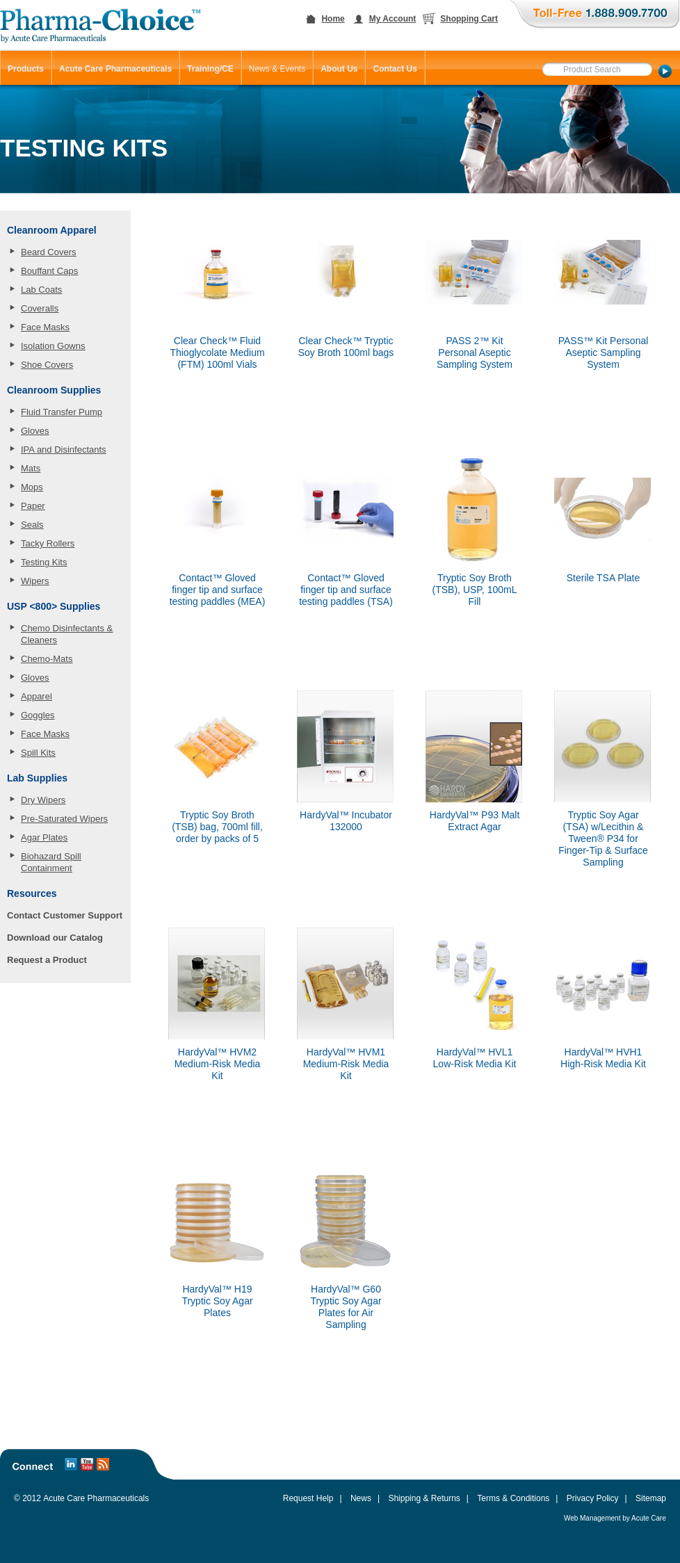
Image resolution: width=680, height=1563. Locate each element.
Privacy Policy (593, 1498)
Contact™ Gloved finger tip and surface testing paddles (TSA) (346, 589)
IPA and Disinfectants (63, 449)
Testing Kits (44, 562)
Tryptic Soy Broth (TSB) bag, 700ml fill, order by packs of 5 (217, 826)
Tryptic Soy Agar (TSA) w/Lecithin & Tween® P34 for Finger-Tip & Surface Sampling (603, 838)
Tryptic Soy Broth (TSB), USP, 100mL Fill (474, 589)
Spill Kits (38, 752)
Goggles (37, 715)
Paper (33, 506)
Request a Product (47, 960)
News (360, 1498)
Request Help (308, 1498)
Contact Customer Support (64, 915)
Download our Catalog (55, 937)
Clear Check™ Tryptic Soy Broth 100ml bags (346, 346)
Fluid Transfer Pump (61, 412)
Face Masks (45, 327)
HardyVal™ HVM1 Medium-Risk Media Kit (346, 1063)
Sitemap (651, 1498)
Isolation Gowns (53, 346)
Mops (32, 487)
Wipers (35, 581)
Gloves (35, 431)
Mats (30, 468)
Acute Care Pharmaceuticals (96, 1498)
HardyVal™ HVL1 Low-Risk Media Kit (475, 1057)
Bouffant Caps (49, 271)
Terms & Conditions (513, 1498)
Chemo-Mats (46, 659)
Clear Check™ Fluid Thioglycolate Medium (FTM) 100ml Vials (217, 352)
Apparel (36, 696)
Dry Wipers (43, 800)
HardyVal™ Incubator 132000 (346, 820)
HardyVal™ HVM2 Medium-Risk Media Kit (218, 1063)
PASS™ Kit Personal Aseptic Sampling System (603, 352)
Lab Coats (41, 289)
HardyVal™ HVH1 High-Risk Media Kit (603, 1057)
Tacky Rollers (47, 543)
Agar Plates (44, 837)
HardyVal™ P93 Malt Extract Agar (475, 820)
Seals (32, 524)
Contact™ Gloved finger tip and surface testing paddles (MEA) (218, 589)
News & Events (277, 69)
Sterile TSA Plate (603, 577)
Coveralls (39, 308)
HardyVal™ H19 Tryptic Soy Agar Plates (216, 1300)
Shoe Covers (47, 364)
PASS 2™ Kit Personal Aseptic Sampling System (474, 352)
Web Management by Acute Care (615, 1518)
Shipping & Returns (424, 1498)
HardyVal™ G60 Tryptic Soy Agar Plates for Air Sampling (345, 1306)
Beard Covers (48, 252)
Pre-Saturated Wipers (64, 818)
